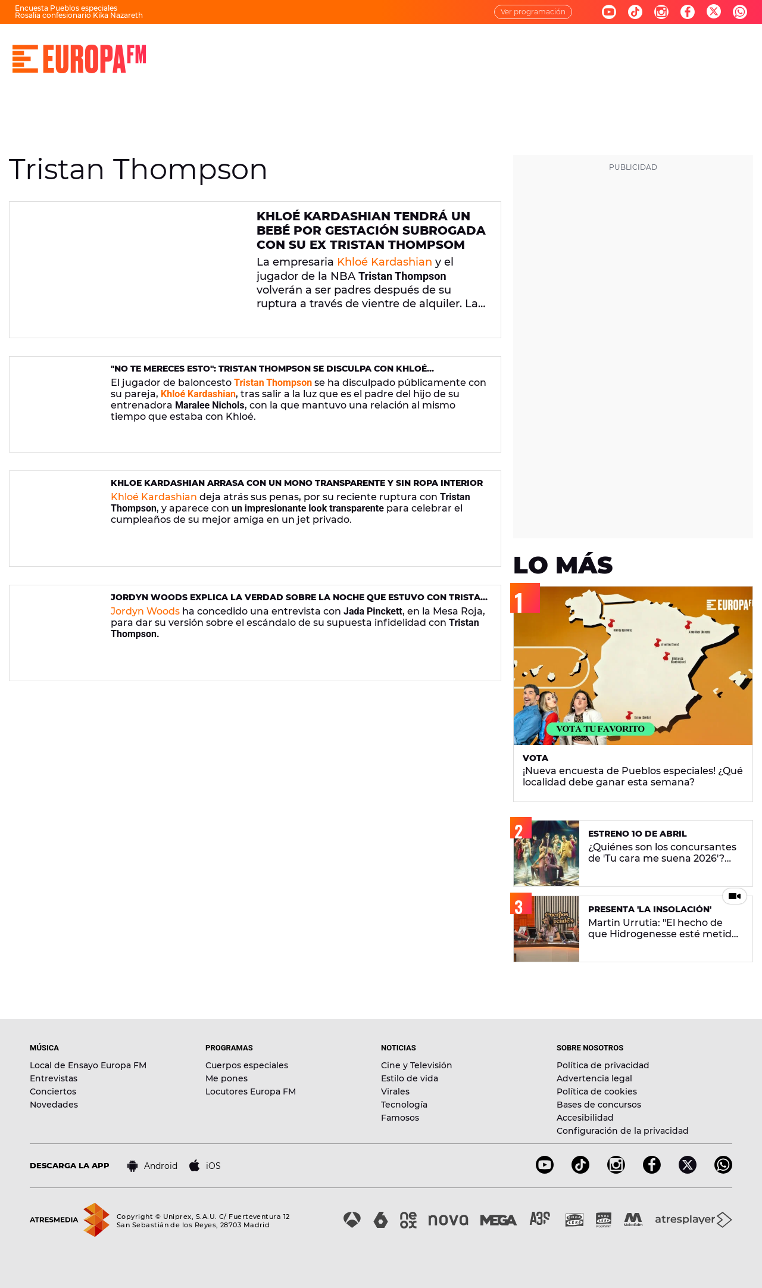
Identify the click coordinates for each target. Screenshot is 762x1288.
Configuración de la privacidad (623, 1130)
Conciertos (53, 1091)
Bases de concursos (599, 1104)
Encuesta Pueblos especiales (66, 8)
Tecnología (404, 1104)
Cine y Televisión (416, 1065)
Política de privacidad (603, 1065)
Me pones (226, 1078)
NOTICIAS (413, 47)
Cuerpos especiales (246, 1065)
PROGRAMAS (340, 47)
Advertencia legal (594, 1078)
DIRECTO (211, 47)
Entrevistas (53, 1078)
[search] (742, 47)
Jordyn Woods (145, 611)
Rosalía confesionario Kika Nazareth (79, 15)
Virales (395, 1091)
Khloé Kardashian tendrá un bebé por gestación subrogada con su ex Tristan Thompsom (371, 230)
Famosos (400, 1117)
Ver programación (533, 11)
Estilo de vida (409, 1078)
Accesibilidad (585, 1117)
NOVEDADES (484, 47)
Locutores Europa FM (250, 1091)
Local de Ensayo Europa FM (88, 1065)
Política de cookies (597, 1091)
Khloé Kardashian (384, 262)
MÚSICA (272, 47)
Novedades (54, 1104)
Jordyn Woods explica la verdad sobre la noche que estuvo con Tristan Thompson (299, 602)
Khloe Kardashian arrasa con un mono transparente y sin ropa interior (297, 483)
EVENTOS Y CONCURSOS (588, 47)
